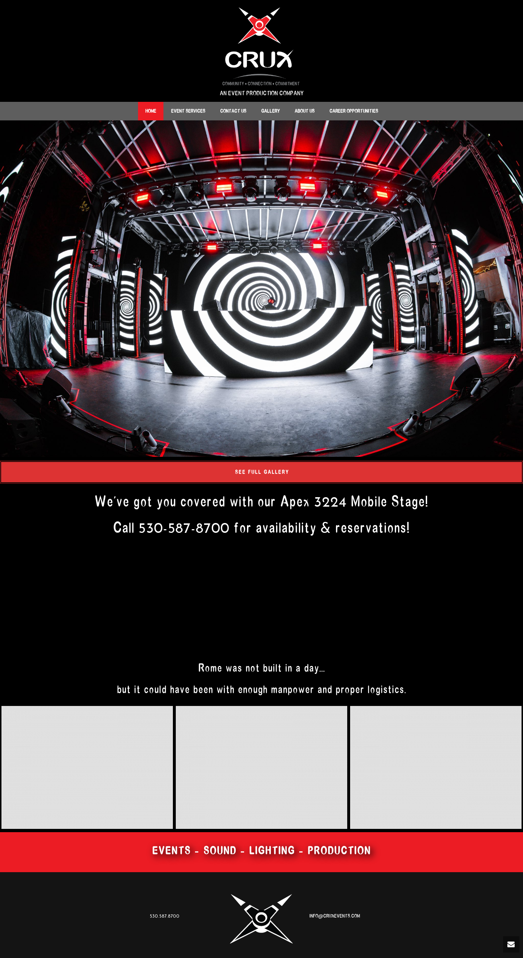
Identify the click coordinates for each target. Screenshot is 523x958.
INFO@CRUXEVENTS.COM (334, 916)
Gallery (270, 111)
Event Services (188, 111)
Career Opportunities (353, 111)
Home (150, 111)
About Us (305, 111)
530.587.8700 (164, 916)
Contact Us (233, 111)
